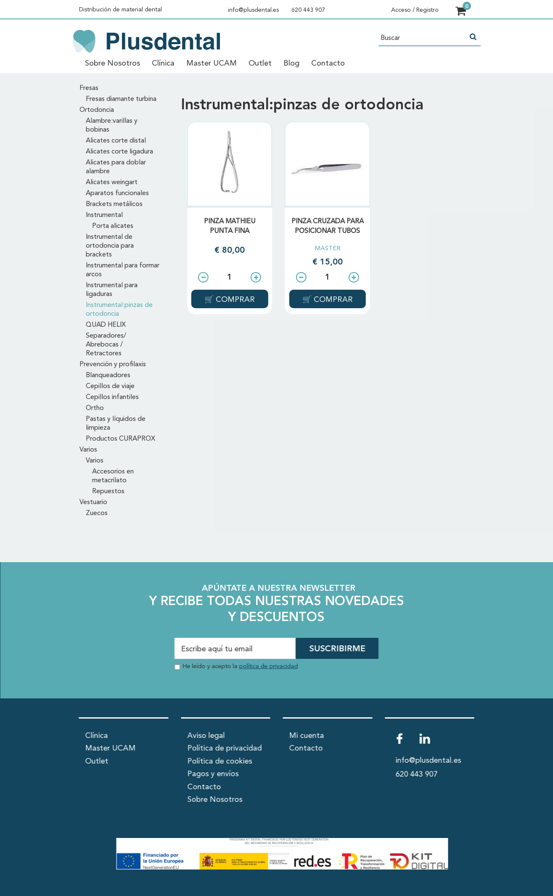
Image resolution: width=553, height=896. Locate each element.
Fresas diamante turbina (121, 99)
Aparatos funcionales (117, 193)
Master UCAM (211, 63)
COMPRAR (234, 300)
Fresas (88, 88)
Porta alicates (112, 226)
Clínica (163, 63)
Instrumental (104, 215)
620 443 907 (308, 10)
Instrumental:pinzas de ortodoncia (119, 309)
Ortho (95, 408)
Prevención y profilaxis (112, 364)
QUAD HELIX (106, 325)
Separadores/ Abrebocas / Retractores (106, 345)
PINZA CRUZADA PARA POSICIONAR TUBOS (327, 226)
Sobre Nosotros (112, 63)
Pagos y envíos (212, 774)
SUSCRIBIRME (337, 649)
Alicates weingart (112, 182)
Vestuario (93, 502)
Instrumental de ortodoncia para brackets (110, 246)
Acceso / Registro (415, 10)
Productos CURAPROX (120, 439)
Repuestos (108, 491)
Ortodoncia (96, 110)
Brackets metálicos (114, 204)
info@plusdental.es (253, 10)
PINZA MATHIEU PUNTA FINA (229, 226)
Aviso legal (206, 736)
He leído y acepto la (240, 666)
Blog (291, 63)
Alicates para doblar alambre (116, 167)
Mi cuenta (306, 736)
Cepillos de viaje (110, 386)
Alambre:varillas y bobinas (112, 125)
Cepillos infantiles (112, 397)
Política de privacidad (224, 748)
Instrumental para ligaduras (112, 290)
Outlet (260, 63)
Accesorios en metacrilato (113, 476)
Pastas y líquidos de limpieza (116, 423)
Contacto (328, 63)
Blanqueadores (108, 375)
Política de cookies (219, 761)
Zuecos (97, 513)
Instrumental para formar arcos (122, 270)
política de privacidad (268, 666)
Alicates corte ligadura (119, 151)
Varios (88, 450)
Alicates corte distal (116, 140)
